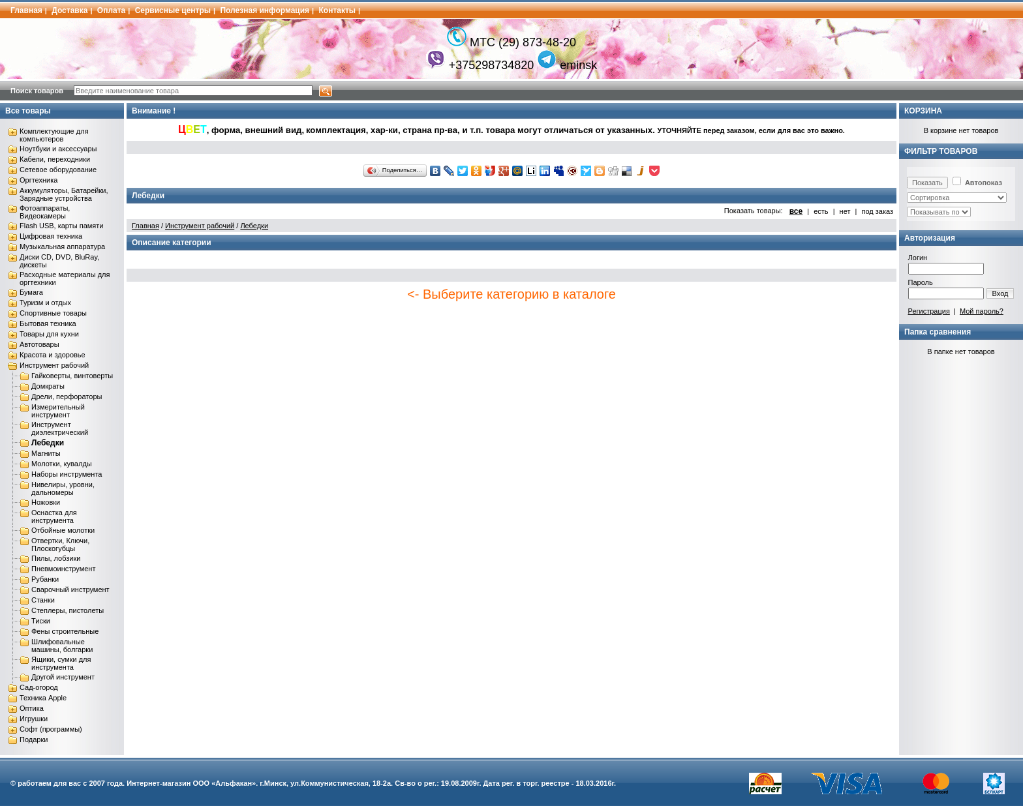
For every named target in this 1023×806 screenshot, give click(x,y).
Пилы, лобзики (55, 558)
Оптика (32, 708)
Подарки (34, 739)
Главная (26, 10)
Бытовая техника (48, 323)
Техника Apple (43, 698)
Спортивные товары (53, 313)
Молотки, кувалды (61, 464)
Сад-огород (39, 687)
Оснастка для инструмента (54, 516)
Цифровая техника (51, 236)
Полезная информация (264, 10)
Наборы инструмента (66, 474)
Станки (43, 600)
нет (845, 211)
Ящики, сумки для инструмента (61, 663)
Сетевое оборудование (58, 169)
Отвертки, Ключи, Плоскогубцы (60, 544)
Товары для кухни (49, 334)
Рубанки (45, 579)
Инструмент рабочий (54, 365)
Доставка (69, 10)
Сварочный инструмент (70, 589)
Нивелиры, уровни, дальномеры (63, 488)
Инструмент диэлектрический (59, 428)
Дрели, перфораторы (66, 396)
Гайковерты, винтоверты (72, 376)
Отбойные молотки (63, 530)
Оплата (111, 10)
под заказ (877, 211)
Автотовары (39, 344)
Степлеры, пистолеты (67, 610)
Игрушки (34, 719)
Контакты (337, 10)
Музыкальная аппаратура (62, 246)
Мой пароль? (981, 311)
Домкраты (48, 386)
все (796, 211)
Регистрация (929, 311)
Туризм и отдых (45, 302)
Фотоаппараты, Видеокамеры (45, 212)
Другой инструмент (63, 677)
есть (821, 211)
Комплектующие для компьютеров (54, 135)
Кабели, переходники (55, 159)
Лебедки (47, 442)
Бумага (31, 292)
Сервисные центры (173, 10)
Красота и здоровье (52, 355)
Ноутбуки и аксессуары (58, 149)
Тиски (40, 621)
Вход (1000, 293)
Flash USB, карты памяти (62, 226)
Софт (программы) (51, 729)
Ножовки (45, 502)
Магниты (46, 453)
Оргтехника (38, 180)
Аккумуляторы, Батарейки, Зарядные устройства (64, 194)
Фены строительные (65, 631)
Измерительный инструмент (58, 411)
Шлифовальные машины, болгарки (62, 645)
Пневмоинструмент (63, 569)
